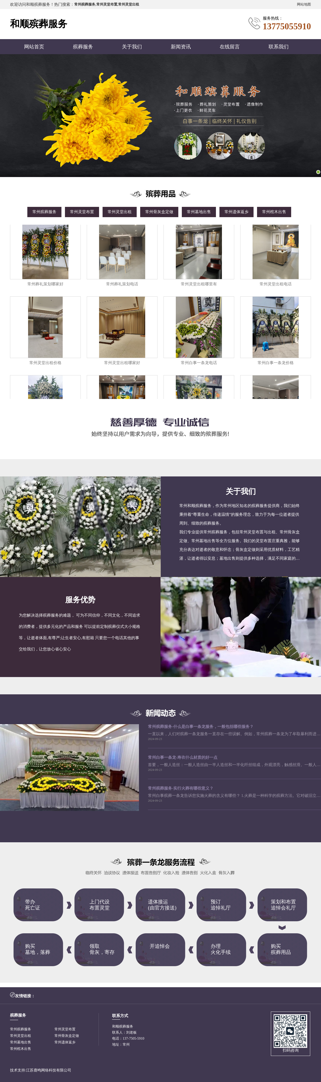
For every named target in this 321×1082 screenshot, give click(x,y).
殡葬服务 (83, 46)
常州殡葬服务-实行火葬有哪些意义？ (180, 788)
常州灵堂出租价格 (45, 364)
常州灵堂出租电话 (276, 285)
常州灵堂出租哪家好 (122, 364)
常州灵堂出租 (120, 212)
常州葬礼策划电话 (122, 285)
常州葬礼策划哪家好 (45, 285)
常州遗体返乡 (236, 212)
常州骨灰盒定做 (159, 212)
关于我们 (132, 46)
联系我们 (279, 46)
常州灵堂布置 (82, 212)
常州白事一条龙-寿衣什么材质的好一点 (182, 757)
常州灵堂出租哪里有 (199, 285)
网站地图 (304, 4)
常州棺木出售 (274, 212)
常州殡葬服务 (44, 212)
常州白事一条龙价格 (276, 364)
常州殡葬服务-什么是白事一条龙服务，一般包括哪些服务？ (201, 726)
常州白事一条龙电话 (199, 364)
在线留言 (230, 46)
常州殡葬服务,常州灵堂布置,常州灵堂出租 (106, 4)
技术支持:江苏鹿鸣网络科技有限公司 (40, 1070)
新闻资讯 (181, 46)
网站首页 (34, 46)
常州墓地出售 (199, 212)
